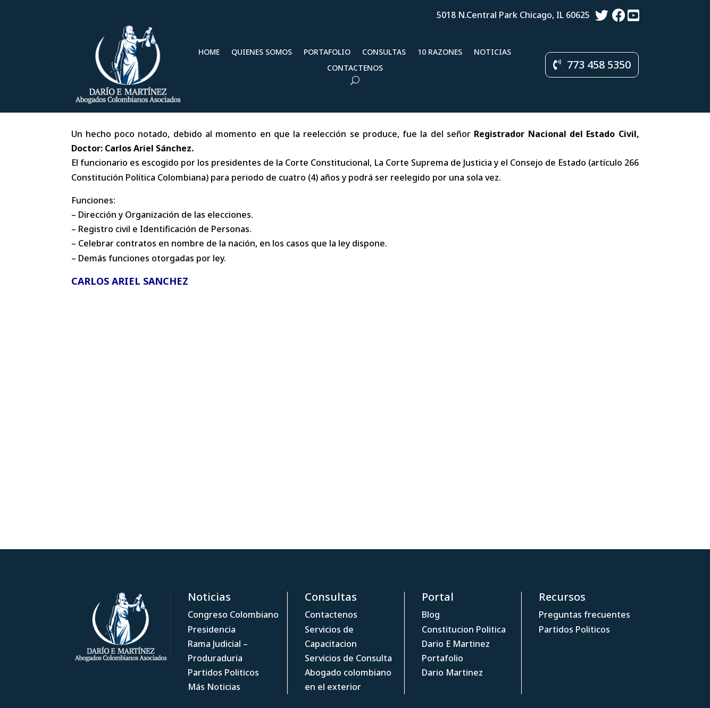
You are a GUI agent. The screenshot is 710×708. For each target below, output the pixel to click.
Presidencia (212, 629)
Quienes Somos (261, 52)
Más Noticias (214, 687)
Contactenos (355, 68)
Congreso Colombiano (233, 614)
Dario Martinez (452, 672)
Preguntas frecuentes (584, 614)
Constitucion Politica (464, 629)
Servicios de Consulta (348, 658)
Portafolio (327, 52)
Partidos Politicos (223, 672)
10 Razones (439, 52)
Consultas (384, 52)
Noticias (492, 52)
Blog (431, 614)
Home (209, 52)
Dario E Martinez (456, 644)
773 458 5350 (599, 64)
